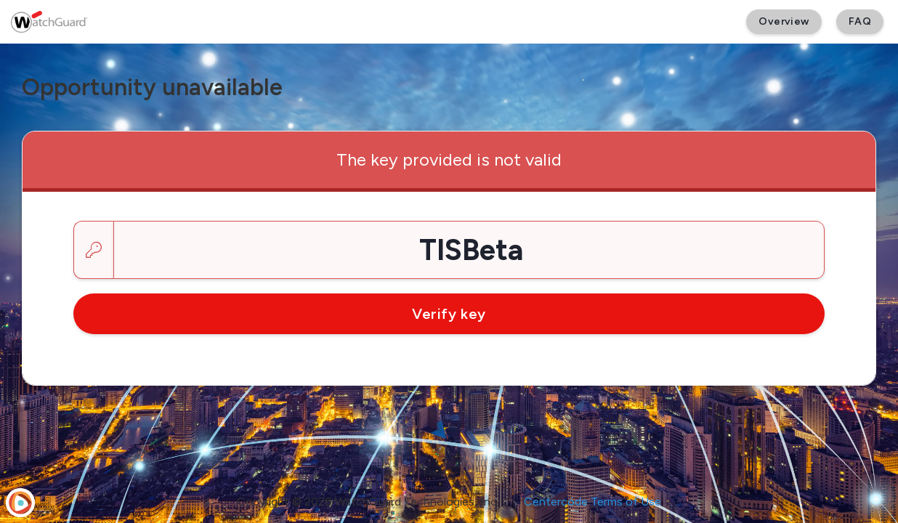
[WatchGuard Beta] (49, 22)
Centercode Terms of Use (592, 501)
